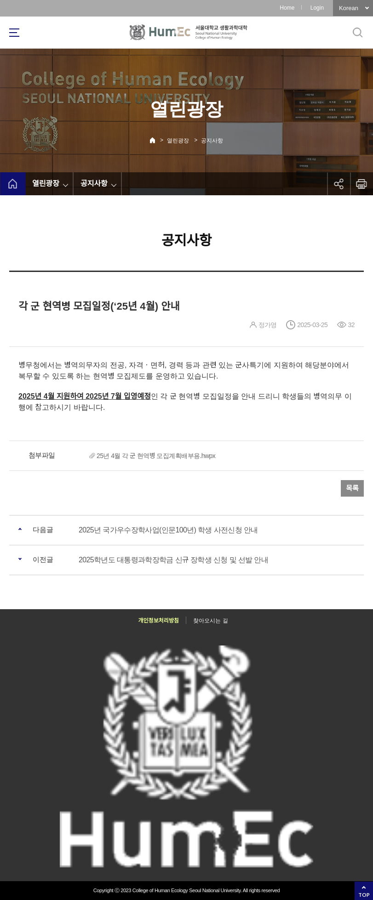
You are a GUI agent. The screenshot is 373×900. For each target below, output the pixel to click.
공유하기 (338, 183)
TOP (364, 895)
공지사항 (212, 140)
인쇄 (361, 183)
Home (287, 8)
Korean (348, 8)
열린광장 (178, 140)
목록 (352, 488)
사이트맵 (14, 32)
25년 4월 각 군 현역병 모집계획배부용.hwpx (156, 455)
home (12, 183)
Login (317, 8)
